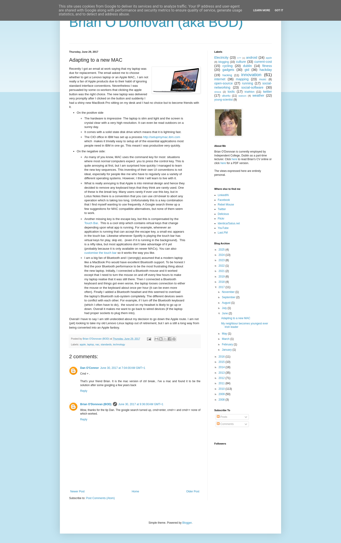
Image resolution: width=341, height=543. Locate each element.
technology (119, 344)
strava (217, 91)
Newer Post (77, 491)
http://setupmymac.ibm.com (161, 137)
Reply (83, 391)
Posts (222, 417)
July (225, 308)
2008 (222, 399)
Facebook (224, 200)
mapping (242, 79)
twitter (267, 91)
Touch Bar (91, 223)
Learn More (261, 10)
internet (219, 79)
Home (135, 491)
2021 (222, 271)
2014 (222, 367)
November (228, 292)
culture (241, 62)
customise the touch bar (100, 252)
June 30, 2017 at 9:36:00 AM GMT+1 (140, 404)
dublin (247, 66)
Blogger (187, 522)
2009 (222, 394)
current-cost (263, 62)
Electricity (221, 57)
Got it (279, 10)
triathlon (249, 91)
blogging (223, 62)
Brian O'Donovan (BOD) (96, 404)
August (226, 302)
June (225, 313)
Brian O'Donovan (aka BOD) (156, 22)
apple (83, 344)
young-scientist (223, 99)
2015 (222, 362)
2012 (222, 378)
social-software (252, 87)
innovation (251, 74)
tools (231, 91)
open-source (223, 83)
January (227, 349)
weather (258, 95)
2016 (222, 356)
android (251, 57)
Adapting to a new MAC (235, 318)
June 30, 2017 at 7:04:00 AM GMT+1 (122, 368)
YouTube (223, 228)
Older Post (192, 491)
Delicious (223, 214)
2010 (222, 388)
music (262, 79)
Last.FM (223, 232)
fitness (267, 66)
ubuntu (226, 95)
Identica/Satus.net (229, 223)
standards (106, 344)
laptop (90, 344)
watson (242, 95)
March (226, 339)
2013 (222, 372)
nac (97, 344)
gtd (246, 70)
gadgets (228, 70)
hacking (227, 75)
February (228, 344)
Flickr (221, 218)
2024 (222, 255)
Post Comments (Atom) (100, 498)
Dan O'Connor (89, 368)
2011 (222, 383)
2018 (222, 281)
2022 (222, 265)
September (229, 297)
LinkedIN (223, 195)
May (225, 333)
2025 (222, 249)
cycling (227, 66)
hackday (265, 70)
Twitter (222, 209)
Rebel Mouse (226, 204)
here (234, 159)
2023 (222, 260)
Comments (225, 424)
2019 (222, 276)
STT (239, 58)
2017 (222, 287)
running (247, 83)
